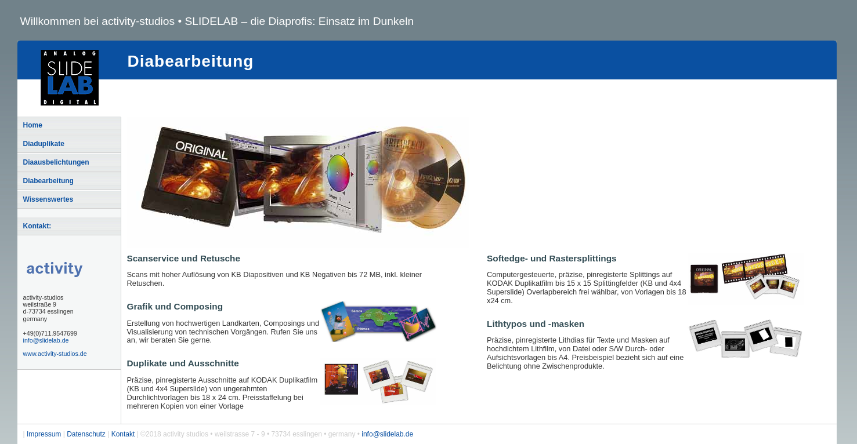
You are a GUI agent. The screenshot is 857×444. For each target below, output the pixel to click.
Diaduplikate (43, 144)
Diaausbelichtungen (56, 162)
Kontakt (123, 434)
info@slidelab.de (46, 340)
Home (32, 125)
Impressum (44, 434)
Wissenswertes (48, 199)
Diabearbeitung (48, 181)
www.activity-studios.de (55, 353)
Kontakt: (37, 226)
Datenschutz (86, 434)
